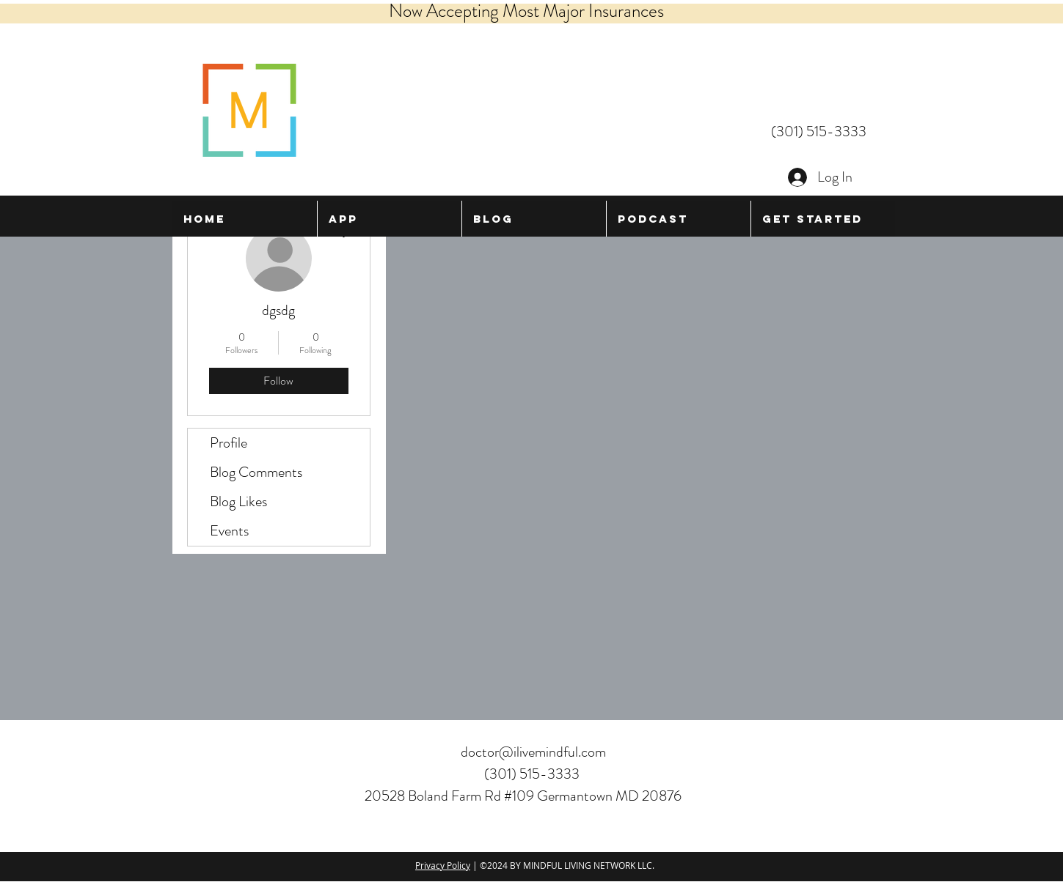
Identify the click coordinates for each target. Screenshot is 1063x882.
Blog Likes (238, 501)
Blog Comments (256, 472)
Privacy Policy (442, 865)
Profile (228, 442)
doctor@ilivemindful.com (533, 752)
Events (229, 530)
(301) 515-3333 (818, 131)
